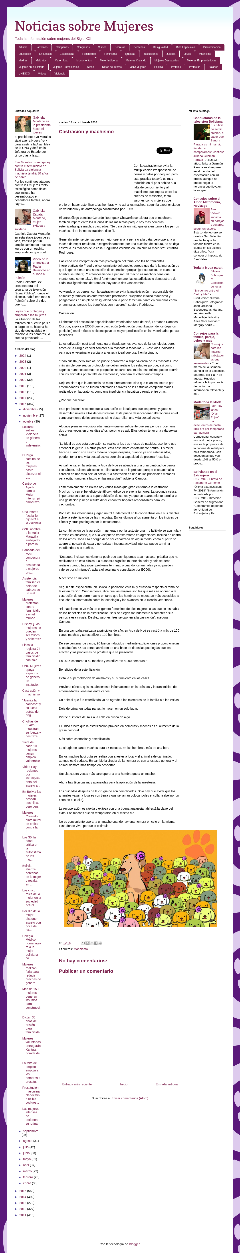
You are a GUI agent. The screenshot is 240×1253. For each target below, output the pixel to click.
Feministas (110, 53)
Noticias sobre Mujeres (84, 26)
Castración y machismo (31, 692)
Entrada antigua (167, 1084)
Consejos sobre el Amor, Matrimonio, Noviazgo (207, 202)
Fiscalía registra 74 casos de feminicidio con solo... (31, 652)
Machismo (205, 53)
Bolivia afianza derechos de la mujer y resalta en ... (31, 875)
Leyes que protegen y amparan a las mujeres (30, 313)
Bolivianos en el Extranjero (205, 473)
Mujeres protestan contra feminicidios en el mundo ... (31, 609)
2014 (23, 1197)
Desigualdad (160, 47)
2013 (23, 1203)
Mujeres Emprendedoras (201, 60)
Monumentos (84, 60)
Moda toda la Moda (208, 402)
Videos (42, 73)
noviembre (30, 415)
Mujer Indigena (108, 60)
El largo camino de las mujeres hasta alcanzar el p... (31, 466)
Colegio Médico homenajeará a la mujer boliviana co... (31, 947)
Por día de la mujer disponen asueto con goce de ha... (31, 920)
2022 (23, 368)
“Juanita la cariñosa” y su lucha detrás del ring (31, 708)
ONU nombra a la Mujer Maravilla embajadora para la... (31, 536)
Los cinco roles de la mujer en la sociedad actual (31, 898)
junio (26, 1153)
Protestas (194, 67)
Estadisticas (67, 53)
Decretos (120, 47)
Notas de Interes (112, 67)
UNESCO (24, 73)
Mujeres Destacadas (167, 60)
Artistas (23, 47)
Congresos (83, 47)
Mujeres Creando (136, 60)
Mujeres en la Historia (31, 67)
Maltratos (41, 60)
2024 (23, 355)
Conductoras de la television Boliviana (208, 119)
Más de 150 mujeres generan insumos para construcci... (31, 1000)
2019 (23, 386)
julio (26, 1147)
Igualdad (130, 53)
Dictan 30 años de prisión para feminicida (31, 1025)
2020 (23, 380)
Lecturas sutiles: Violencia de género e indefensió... (31, 438)
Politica (158, 67)
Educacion (25, 53)
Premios (176, 67)
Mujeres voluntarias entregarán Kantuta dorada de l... (31, 1048)
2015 (23, 1191)
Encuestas (45, 53)
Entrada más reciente (77, 1084)
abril (26, 1165)
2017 (23, 398)
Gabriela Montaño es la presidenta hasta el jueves (42, 125)
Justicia (171, 53)
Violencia (59, 73)
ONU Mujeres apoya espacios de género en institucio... (31, 675)
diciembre (30, 409)
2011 (23, 1215)
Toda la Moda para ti (208, 267)
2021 (23, 374)
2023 (23, 361)
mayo (27, 1159)
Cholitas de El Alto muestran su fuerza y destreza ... (31, 729)
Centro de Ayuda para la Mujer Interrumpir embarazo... (31, 495)
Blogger (134, 1244)
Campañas (62, 47)
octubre (28, 421)
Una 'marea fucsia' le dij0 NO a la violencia (31, 517)
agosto (28, 1141)
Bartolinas (42, 47)
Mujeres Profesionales (66, 67)
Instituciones (150, 53)
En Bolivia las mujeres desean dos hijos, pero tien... (31, 799)
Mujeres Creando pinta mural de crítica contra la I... (31, 822)
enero (27, 1183)
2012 (23, 1209)
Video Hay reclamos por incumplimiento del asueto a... (31, 776)
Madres (23, 60)
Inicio (123, 1084)
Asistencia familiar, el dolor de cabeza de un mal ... (31, 586)
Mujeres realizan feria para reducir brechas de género (31, 974)
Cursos (102, 47)
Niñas (90, 67)
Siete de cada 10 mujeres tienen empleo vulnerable (31, 751)
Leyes (187, 53)
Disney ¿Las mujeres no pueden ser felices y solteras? (31, 631)
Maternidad (61, 60)
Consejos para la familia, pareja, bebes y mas (206, 337)
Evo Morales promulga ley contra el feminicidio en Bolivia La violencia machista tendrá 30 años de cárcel (33, 170)
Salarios (213, 67)
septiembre (30, 1131)
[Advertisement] (120, 94)
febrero (28, 1177)
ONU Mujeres (138, 67)
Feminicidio (89, 53)
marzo (28, 1171)
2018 (23, 392)
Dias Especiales (185, 47)
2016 (23, 404)
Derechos (139, 47)
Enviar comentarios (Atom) (129, 1098)
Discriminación (211, 47)
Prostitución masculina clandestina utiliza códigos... (31, 1095)
